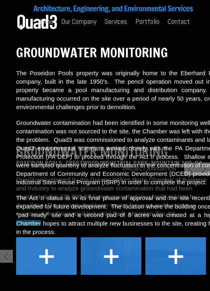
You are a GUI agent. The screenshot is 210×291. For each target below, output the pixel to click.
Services (116, 21)
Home (45, 21)
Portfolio (147, 21)
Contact (179, 21)
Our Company (79, 21)
